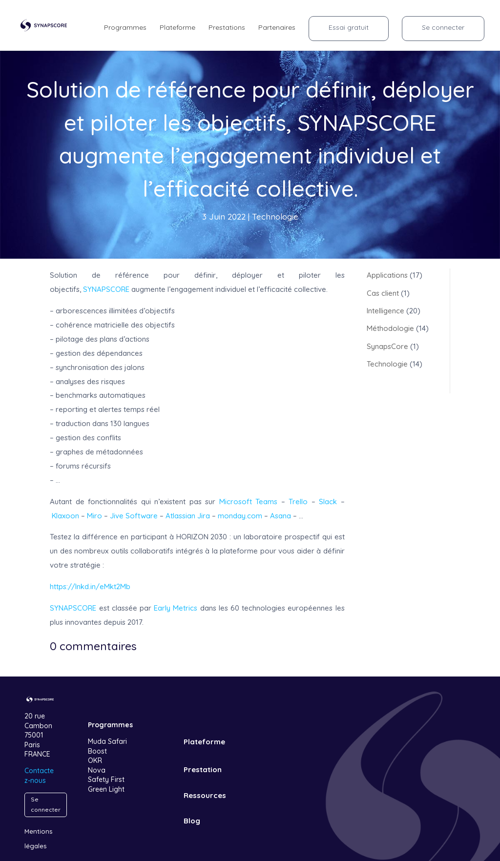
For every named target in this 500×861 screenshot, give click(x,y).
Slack (328, 501)
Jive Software (134, 515)
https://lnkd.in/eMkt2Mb (90, 586)
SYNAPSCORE (106, 289)
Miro (94, 515)
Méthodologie (390, 328)
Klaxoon (65, 515)
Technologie (275, 216)
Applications (387, 275)
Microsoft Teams (248, 501)
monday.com (240, 515)
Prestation (203, 769)
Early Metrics (175, 608)
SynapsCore (387, 346)
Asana (280, 515)
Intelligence (385, 310)
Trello (298, 501)
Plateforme (204, 741)
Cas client (383, 293)
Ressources (205, 795)
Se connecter (46, 804)
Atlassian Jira (188, 515)
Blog (192, 820)
